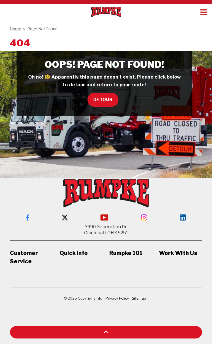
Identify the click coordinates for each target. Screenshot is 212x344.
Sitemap (139, 298)
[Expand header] (203, 12)
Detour (103, 99)
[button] (106, 332)
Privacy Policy (117, 298)
